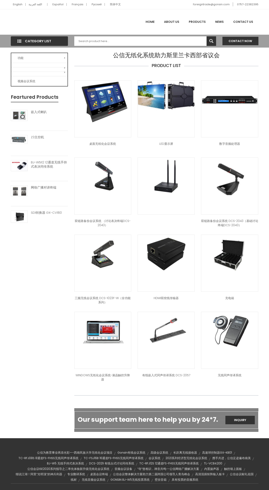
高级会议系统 (159, 452)
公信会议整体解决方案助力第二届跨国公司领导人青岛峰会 (151, 474)
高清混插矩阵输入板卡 (210, 474)
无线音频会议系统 (93, 480)
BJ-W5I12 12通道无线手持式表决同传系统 (49, 164)
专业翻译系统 (76, 474)
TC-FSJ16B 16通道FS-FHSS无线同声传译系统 (113, 458)
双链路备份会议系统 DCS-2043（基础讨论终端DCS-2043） (229, 223)
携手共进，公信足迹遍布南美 (231, 458)
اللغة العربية (35, 4)
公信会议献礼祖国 (242, 474)
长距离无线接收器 (185, 452)
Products (197, 22)
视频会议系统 (26, 81)
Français (77, 4)
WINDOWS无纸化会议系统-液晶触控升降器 (103, 377)
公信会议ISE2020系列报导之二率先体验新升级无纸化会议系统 (68, 469)
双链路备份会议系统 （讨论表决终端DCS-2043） (103, 223)
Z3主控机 (37, 137)
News (219, 22)
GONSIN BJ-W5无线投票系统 (130, 480)
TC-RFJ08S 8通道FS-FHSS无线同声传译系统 (48, 458)
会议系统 (154, 458)
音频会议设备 (123, 469)
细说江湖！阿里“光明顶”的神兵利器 (39, 474)
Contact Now (240, 41)
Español (57, 4)
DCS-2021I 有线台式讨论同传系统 (111, 463)
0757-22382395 (247, 4)
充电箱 (229, 298)
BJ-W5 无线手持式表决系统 (65, 463)
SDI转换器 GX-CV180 (46, 213)
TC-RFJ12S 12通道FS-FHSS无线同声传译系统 (169, 463)
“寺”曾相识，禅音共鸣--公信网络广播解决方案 (168, 469)
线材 (74, 480)
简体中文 (115, 4)
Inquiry (240, 420)
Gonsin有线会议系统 (131, 452)
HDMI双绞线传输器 (166, 298)
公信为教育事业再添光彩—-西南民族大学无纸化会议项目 (74, 452)
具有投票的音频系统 (185, 480)
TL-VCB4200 (213, 463)
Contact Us (243, 22)
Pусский (97, 4)
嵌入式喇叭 (39, 112)
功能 (41, 58)
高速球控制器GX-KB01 (217, 452)
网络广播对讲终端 (43, 187)
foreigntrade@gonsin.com (211, 4)
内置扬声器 (211, 469)
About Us (171, 22)
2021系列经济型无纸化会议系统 (186, 458)
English (17, 4)
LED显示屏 (166, 144)
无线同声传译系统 (229, 375)
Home (150, 22)
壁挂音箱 (161, 480)
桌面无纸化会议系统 (102, 144)
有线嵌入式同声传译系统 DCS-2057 (166, 375)
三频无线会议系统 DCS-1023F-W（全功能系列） (103, 300)
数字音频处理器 (229, 144)
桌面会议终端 (99, 474)
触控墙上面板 (233, 469)
